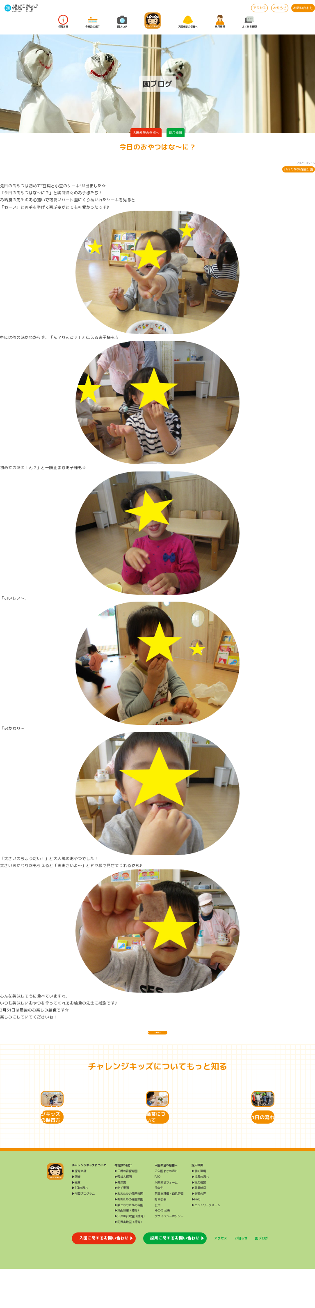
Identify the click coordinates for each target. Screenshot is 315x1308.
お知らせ (279, 8)
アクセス (259, 8)
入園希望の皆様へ (188, 22)
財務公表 (160, 1239)
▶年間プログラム (83, 1233)
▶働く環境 (199, 1210)
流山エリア (32, 5)
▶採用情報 (199, 1221)
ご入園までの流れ (166, 1210)
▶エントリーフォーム (206, 1244)
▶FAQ (196, 1239)
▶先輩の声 (199, 1233)
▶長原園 (120, 1221)
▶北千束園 (121, 1227)
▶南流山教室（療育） (128, 1261)
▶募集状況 (199, 1227)
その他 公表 (162, 1250)
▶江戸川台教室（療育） (130, 1255)
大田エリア (18, 5)
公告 (157, 1244)
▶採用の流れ (200, 1216)
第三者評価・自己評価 (169, 1233)
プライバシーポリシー (169, 1255)
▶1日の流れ (80, 1227)
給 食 (29, 9)
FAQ (157, 1216)
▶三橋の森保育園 (125, 1210)
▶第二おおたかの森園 (128, 1244)
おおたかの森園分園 (298, 169)
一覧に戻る (157, 1036)
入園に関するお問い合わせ (103, 1277)
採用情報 (220, 22)
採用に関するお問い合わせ (174, 1277)
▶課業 (76, 1216)
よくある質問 (249, 22)
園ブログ (122, 22)
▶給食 (76, 1221)
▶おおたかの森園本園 (128, 1239)
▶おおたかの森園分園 (128, 1233)
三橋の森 (17, 9)
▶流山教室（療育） (127, 1250)
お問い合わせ (303, 8)
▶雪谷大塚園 (123, 1216)
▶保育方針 (79, 1210)
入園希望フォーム (166, 1221)
